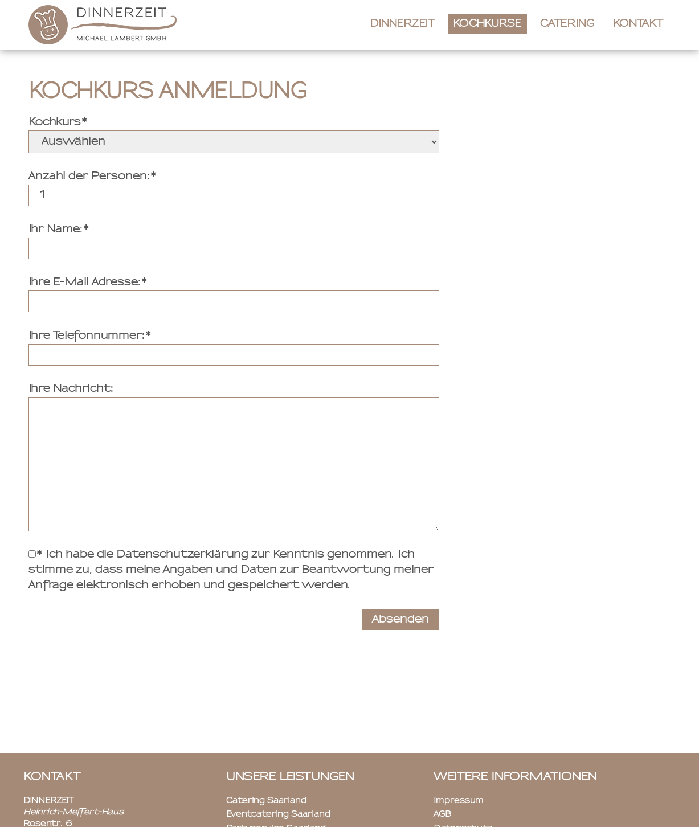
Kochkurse (487, 24)
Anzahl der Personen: (89, 176)
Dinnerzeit (402, 24)
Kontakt (638, 24)
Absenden (400, 620)
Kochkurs (54, 122)
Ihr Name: (55, 229)
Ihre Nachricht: (70, 389)
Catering (567, 24)
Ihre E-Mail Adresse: (84, 282)
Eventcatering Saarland (278, 814)
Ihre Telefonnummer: (86, 336)
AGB (442, 814)
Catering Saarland (266, 801)
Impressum (459, 801)
